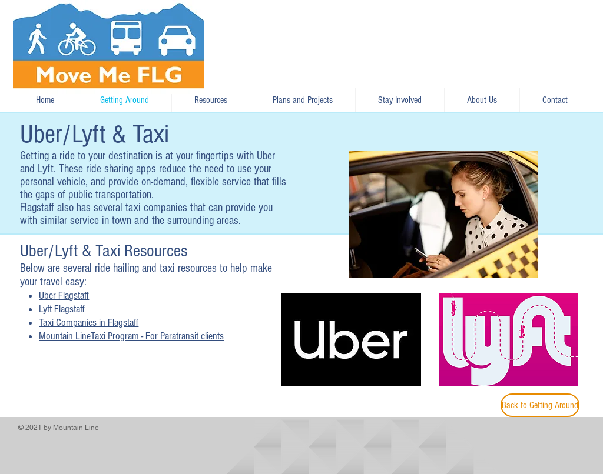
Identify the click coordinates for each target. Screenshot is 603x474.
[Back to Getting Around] (540, 405)
